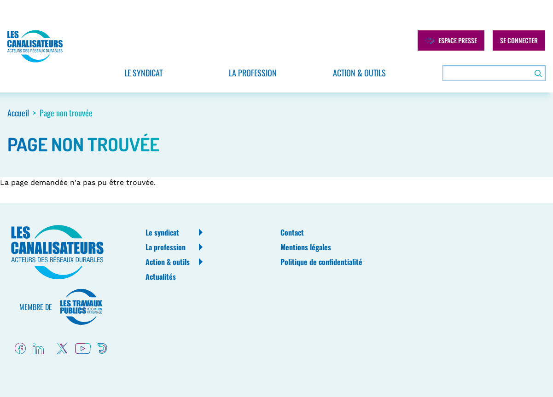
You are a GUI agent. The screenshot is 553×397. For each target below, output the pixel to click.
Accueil (18, 113)
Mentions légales (305, 247)
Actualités (161, 276)
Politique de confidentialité (321, 261)
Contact (292, 232)
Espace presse (451, 40)
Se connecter (519, 40)
